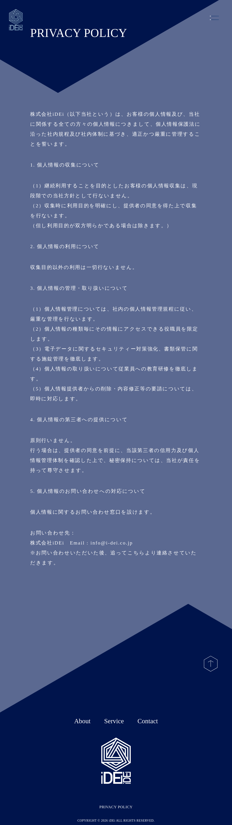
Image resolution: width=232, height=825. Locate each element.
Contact (148, 721)
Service (114, 721)
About (82, 721)
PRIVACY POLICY (116, 807)
